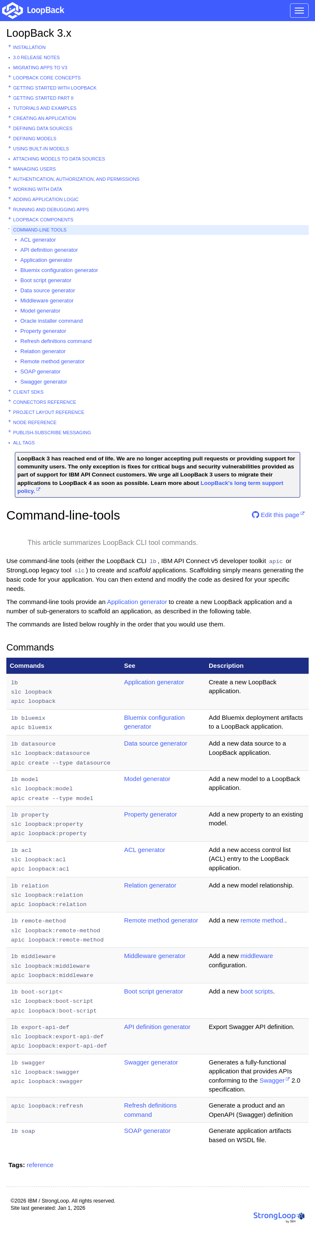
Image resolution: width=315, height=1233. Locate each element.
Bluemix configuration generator (59, 270)
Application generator (46, 260)
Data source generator (47, 290)
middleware (256, 955)
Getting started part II (43, 98)
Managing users (34, 168)
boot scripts (256, 991)
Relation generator (43, 351)
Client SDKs (28, 392)
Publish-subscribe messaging (52, 432)
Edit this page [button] (275, 514)
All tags (24, 442)
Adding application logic (45, 199)
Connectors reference (44, 402)
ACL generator (38, 240)
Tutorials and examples (45, 108)
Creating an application (44, 118)
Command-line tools (39, 229)
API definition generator (49, 250)
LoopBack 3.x (39, 33)
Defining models (34, 138)
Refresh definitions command (55, 341)
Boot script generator (46, 280)
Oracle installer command (51, 321)
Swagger (272, 1080)
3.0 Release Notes (36, 57)
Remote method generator (52, 361)
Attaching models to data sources (59, 158)
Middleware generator (47, 300)
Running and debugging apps (51, 209)
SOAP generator (40, 371)
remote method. (262, 920)
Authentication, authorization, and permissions (76, 179)
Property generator (43, 331)
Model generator (40, 311)
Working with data (37, 189)
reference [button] (40, 1164)
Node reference (35, 422)
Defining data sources (42, 128)
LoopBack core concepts (47, 77)
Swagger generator (43, 381)
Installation (29, 47)
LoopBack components (43, 219)
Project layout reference (48, 412)
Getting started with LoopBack (55, 87)
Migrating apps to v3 (40, 67)
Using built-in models (41, 148)
